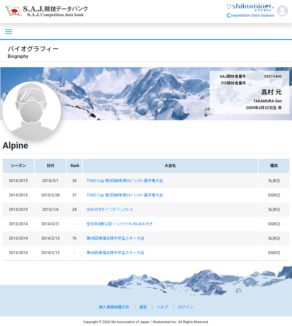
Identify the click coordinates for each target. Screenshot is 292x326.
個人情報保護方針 (114, 307)
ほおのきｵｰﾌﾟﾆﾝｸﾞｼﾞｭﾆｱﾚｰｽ (110, 209)
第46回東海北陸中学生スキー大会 (116, 238)
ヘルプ (162, 307)
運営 (143, 307)
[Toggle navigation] (8, 31)
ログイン (185, 307)
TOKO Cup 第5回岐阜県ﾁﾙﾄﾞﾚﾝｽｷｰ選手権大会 (125, 181)
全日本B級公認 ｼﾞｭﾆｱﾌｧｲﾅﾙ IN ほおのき (120, 224)
